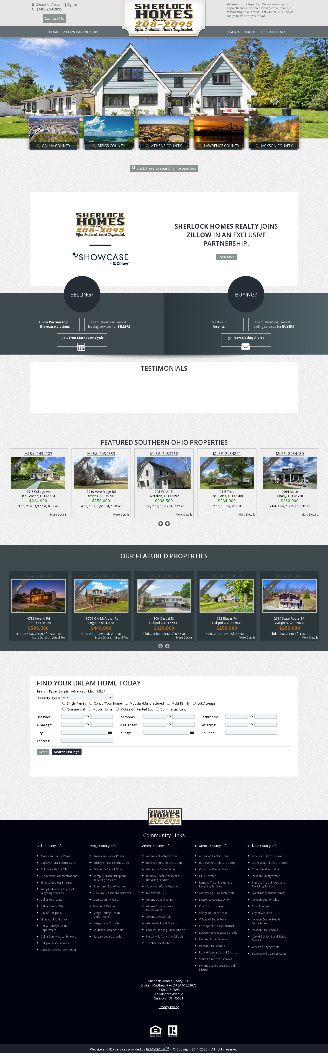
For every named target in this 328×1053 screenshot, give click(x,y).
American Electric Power (56, 856)
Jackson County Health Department (266, 921)
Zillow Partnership (80, 32)
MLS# (101, 691)
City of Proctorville (211, 906)
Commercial (76, 709)
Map (91, 691)
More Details (58, 514)
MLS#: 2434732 (164, 453)
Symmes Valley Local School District (217, 967)
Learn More (226, 257)
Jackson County (274, 145)
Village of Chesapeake (213, 913)
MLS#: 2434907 (38, 453)
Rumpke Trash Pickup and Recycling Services (57, 891)
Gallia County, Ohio (53, 906)
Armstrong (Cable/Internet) (216, 893)
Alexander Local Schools (162, 923)
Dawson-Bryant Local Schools (218, 933)
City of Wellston (262, 913)
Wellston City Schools (265, 947)
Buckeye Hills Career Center (58, 950)
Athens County (164, 145)
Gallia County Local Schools (58, 936)
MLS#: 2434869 (227, 576)
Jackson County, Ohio (265, 900)
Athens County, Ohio (159, 900)
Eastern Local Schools (107, 936)
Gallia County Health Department (54, 928)
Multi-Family (181, 703)
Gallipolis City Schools (55, 943)
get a (82, 337)
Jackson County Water (266, 876)
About (250, 32)
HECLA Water (207, 876)
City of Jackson (261, 906)
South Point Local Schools (215, 959)
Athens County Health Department (160, 908)
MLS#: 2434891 (227, 453)
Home (54, 32)
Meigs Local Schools (106, 923)
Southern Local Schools (108, 930)
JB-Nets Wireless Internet (56, 882)
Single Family (76, 703)
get (246, 337)
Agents (234, 32)
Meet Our (219, 324)
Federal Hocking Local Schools (165, 930)
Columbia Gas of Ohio (55, 869)
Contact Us (54, 18)
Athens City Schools (158, 917)
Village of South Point (212, 919)
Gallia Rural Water (52, 900)
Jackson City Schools (265, 930)
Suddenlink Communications (59, 876)
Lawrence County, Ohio (214, 900)
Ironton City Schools (212, 946)
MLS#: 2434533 (101, 453)
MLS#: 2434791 (38, 576)
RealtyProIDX (157, 1049)
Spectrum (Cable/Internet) (109, 886)
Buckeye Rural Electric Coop (58, 863)
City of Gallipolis (51, 913)
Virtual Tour (59, 637)
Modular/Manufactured (147, 703)
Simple (64, 691)
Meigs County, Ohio (105, 900)
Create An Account (50, 4)
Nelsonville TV (155, 893)
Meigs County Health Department (106, 915)
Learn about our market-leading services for (109, 324)
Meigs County (108, 145)
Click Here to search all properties (164, 168)
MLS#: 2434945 (164, 576)
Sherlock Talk (273, 32)
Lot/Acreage (206, 703)
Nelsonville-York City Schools (164, 936)
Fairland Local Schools (213, 939)
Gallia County (53, 145)
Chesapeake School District (216, 926)
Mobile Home (102, 709)
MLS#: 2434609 (290, 576)
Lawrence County (219, 145)
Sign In (72, 4)
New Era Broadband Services (112, 893)
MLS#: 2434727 (101, 576)
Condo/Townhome (108, 703)
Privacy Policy (169, 1007)
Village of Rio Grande (54, 919)
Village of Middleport (106, 906)
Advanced (78, 691)
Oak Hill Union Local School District (269, 938)
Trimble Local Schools (160, 943)
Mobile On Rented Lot (136, 709)
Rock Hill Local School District (218, 952)
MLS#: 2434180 (290, 453)
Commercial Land (174, 709)
